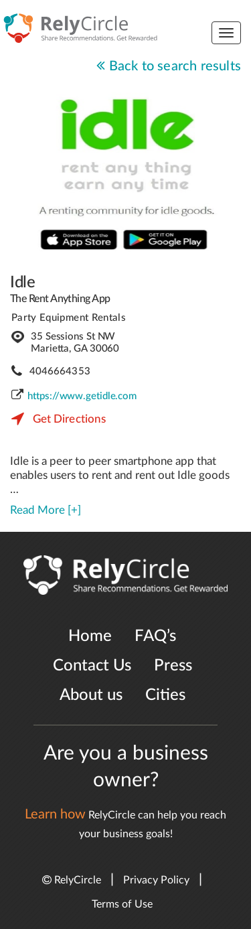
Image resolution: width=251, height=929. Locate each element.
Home (90, 636)
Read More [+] (45, 510)
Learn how (55, 814)
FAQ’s (155, 636)
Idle (22, 283)
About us (91, 695)
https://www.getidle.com (82, 396)
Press (173, 666)
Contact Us (92, 666)
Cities (165, 695)
